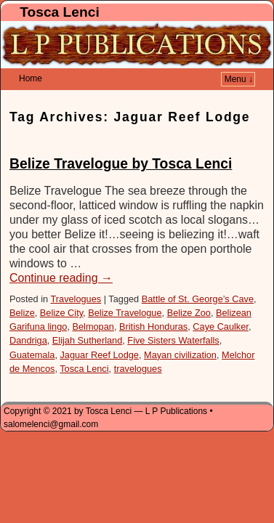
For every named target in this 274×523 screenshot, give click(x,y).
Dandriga (28, 318)
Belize (22, 290)
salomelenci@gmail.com (51, 402)
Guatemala (32, 333)
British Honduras (153, 304)
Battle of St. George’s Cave (198, 277)
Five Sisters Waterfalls (173, 318)
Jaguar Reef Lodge (99, 333)
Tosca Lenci (59, 12)
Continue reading (61, 256)
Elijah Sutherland (87, 318)
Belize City (61, 290)
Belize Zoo (189, 290)
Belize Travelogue (124, 290)
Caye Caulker (221, 304)
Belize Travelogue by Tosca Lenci (120, 142)
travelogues (138, 346)
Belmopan (92, 304)
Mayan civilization (180, 333)
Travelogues (75, 277)
